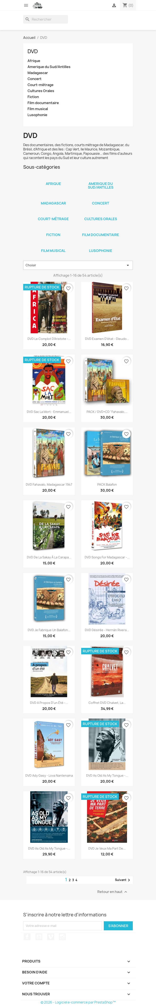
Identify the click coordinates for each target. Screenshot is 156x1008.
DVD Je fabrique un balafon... (49, 630)
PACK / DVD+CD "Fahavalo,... (107, 412)
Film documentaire (43, 103)
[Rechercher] (45, 19)
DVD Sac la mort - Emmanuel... (49, 412)
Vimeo (50, 936)
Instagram (62, 936)
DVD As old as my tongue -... (107, 775)
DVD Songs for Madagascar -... (107, 557)
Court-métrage (41, 85)
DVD (33, 51)
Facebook (27, 936)
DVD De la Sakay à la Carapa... (49, 557)
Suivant (123, 880)
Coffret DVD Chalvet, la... (107, 703)
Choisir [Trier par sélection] (78, 265)
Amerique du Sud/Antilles (49, 67)
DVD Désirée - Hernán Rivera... (107, 630)
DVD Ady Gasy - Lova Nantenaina (49, 775)
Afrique (34, 61)
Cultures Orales (41, 91)
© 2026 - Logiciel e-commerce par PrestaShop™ (78, 1002)
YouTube (38, 936)
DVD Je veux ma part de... (107, 848)
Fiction (33, 97)
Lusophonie (37, 115)
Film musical (38, 109)
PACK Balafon (107, 484)
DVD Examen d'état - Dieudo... (107, 339)
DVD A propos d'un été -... (49, 703)
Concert (34, 79)
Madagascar (38, 73)
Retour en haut (112, 891)
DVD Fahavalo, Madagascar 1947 (49, 484)
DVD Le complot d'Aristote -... (49, 339)
